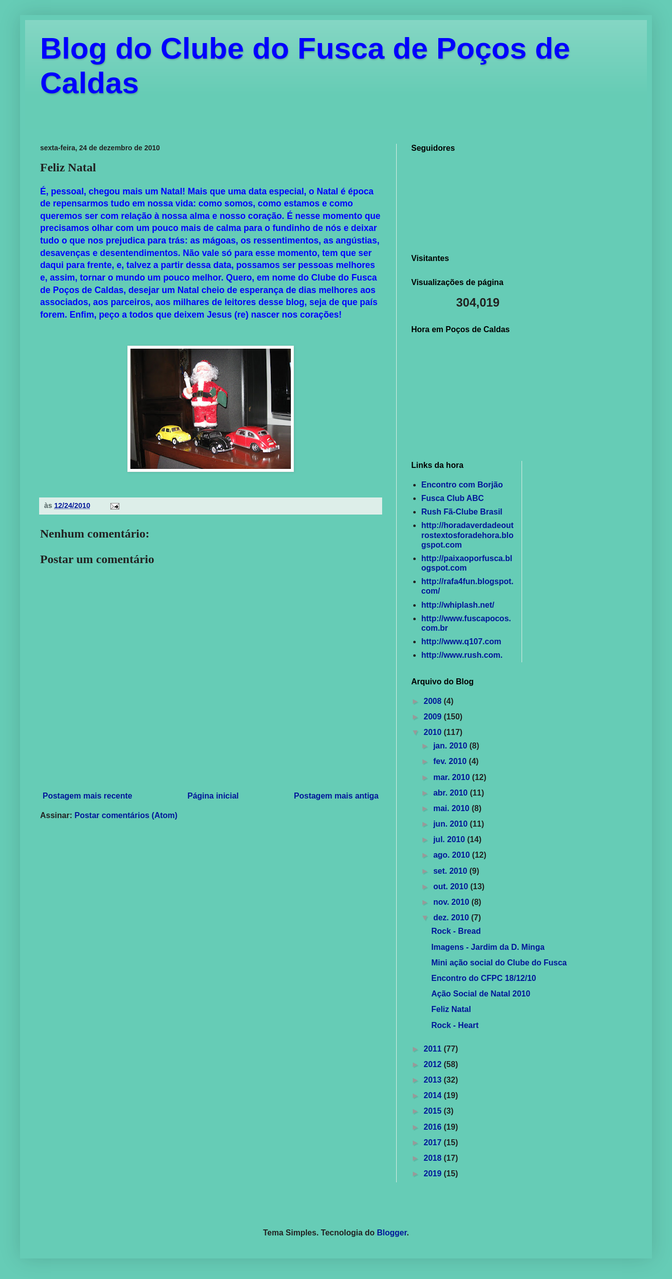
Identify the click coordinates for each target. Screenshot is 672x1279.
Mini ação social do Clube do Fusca (499, 962)
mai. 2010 (452, 808)
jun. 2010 (451, 824)
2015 (434, 1111)
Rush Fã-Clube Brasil (461, 511)
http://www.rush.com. (461, 655)
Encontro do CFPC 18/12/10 (483, 978)
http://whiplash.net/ (457, 605)
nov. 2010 (452, 902)
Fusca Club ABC (452, 498)
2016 (434, 1127)
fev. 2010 (451, 761)
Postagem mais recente (87, 796)
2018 (434, 1158)
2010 (434, 732)
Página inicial (213, 796)
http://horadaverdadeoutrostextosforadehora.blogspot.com (467, 535)
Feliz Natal (451, 1009)
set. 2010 (451, 871)
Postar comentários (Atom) (125, 815)
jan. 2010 (451, 745)
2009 (434, 716)
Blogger (392, 1232)
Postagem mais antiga (336, 796)
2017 (434, 1142)
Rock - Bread (456, 931)
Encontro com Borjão (462, 484)
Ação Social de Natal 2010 (480, 993)
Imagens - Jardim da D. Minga (488, 947)
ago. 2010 (452, 855)
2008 (434, 701)
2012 (434, 1064)
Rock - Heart (454, 1025)
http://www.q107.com (461, 641)
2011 (434, 1049)
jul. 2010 (450, 839)
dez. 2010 (452, 917)
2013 (434, 1080)
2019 (434, 1173)
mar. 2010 (452, 777)
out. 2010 (451, 886)
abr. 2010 (451, 793)
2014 (434, 1095)
